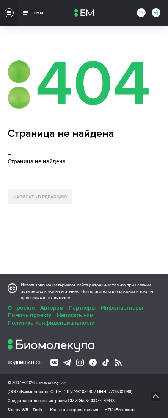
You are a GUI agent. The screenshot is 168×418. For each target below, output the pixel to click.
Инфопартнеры (122, 307)
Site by (25, 409)
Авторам (51, 307)
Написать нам (75, 315)
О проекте (21, 307)
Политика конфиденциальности (51, 322)
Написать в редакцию (40, 196)
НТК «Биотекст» (120, 409)
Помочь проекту (30, 315)
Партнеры (82, 307)
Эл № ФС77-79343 (97, 400)
